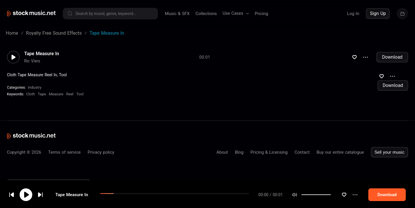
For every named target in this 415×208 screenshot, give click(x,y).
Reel (69, 94)
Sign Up (378, 13)
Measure (56, 94)
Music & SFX (177, 13)
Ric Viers (32, 61)
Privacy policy (101, 152)
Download (392, 57)
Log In (353, 13)
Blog (239, 152)
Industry (35, 87)
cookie (38, 192)
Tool (80, 94)
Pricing (261, 13)
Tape (42, 94)
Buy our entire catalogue (340, 152)
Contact (302, 152)
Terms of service (64, 152)
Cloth (30, 94)
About (222, 152)
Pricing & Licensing (269, 152)
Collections (206, 13)
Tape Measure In (41, 53)
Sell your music (389, 152)
